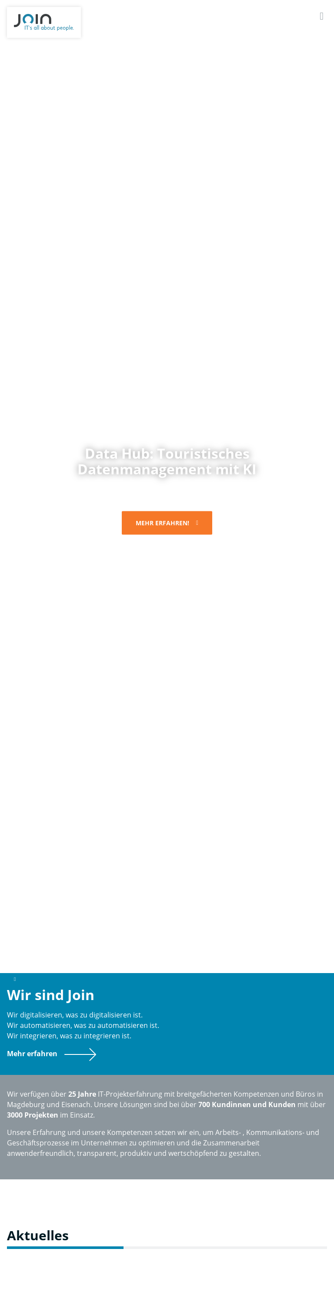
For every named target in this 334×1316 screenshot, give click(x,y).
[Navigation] (322, 15)
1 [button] (115, 950)
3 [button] (184, 950)
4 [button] (219, 950)
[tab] (114, 950)
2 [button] (149, 950)
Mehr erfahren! (162, 523)
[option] (167, 493)
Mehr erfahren (32, 1053)
